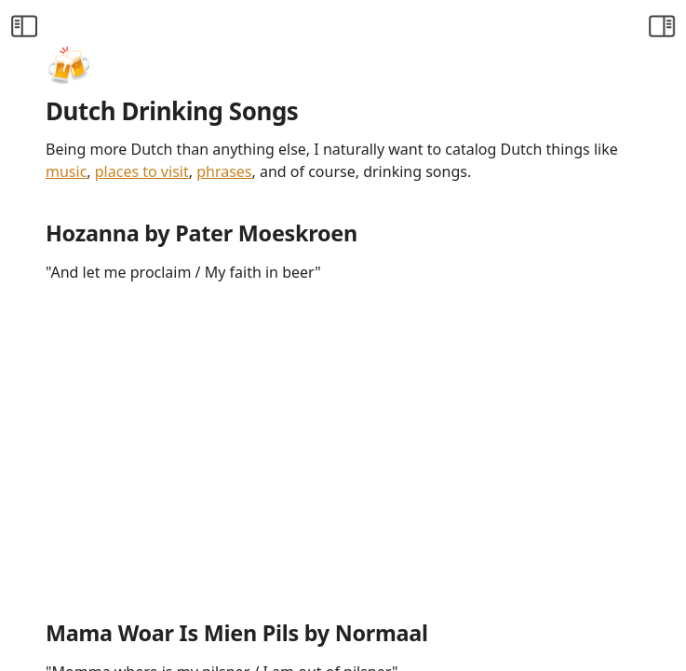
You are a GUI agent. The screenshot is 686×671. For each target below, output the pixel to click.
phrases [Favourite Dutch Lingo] (223, 171)
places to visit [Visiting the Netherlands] (142, 171)
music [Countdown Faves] (66, 171)
